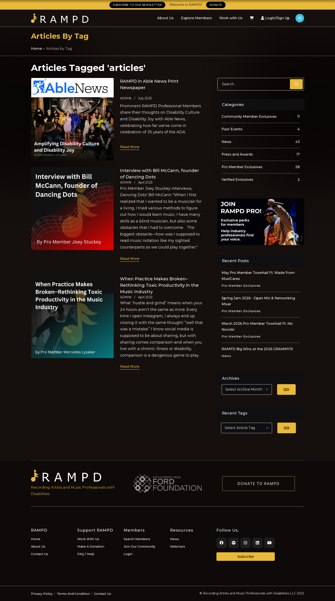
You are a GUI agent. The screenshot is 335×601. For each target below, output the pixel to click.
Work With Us (88, 539)
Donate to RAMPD (258, 486)
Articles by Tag (59, 49)
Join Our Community (139, 546)
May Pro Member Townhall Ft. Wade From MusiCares (258, 276)
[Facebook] (221, 543)
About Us (165, 18)
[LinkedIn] (257, 543)
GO (286, 390)
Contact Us (39, 554)
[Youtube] (269, 543)
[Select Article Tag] (246, 428)
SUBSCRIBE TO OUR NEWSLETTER (137, 4)
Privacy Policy (42, 594)
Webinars (177, 546)
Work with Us (230, 18)
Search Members (137, 539)
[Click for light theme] (299, 18)
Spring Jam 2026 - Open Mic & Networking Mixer (258, 301)
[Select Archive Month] (247, 389)
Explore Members (196, 18)
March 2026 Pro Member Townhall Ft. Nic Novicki (257, 327)
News (174, 539)
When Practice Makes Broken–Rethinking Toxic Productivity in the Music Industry (159, 285)
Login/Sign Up (275, 18)
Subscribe (245, 556)
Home (36, 49)
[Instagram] (245, 543)
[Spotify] (233, 543)
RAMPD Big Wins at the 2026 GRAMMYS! (257, 349)
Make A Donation (90, 546)
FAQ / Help (85, 554)
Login (128, 554)
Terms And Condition (73, 594)
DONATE (216, 4)
